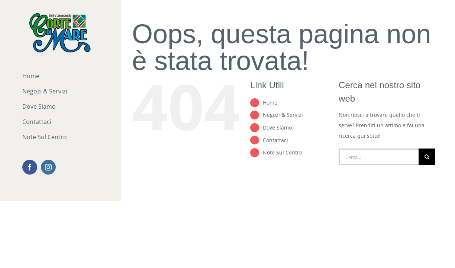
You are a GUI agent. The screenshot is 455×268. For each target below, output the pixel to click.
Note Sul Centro (282, 152)
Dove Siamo (277, 127)
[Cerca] (427, 157)
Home (270, 102)
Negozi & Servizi (283, 114)
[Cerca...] (379, 157)
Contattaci (275, 140)
